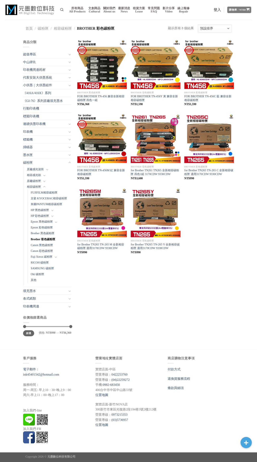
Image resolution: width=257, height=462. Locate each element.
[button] (246, 442)
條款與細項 (176, 388)
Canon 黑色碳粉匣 (42, 245)
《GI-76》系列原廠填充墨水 (43, 100)
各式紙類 (29, 298)
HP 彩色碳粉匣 (40, 215)
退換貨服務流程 (179, 378)
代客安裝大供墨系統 (37, 77)
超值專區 (29, 54)
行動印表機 (31, 108)
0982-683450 (111, 384)
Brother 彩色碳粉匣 (43, 239)
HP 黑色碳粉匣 (40, 210)
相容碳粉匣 (63, 28)
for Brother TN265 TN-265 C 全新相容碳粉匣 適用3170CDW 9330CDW (208, 172)
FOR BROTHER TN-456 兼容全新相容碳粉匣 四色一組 (100, 98)
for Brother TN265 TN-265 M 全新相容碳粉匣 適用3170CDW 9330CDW (100, 246)
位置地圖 (101, 395)
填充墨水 (29, 291)
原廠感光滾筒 (35, 169)
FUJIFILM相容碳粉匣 (44, 192)
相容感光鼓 (34, 175)
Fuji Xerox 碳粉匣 (41, 256)
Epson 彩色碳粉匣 (42, 227)
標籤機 (28, 139)
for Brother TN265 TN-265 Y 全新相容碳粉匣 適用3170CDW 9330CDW (155, 246)
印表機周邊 (31, 306)
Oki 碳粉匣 (37, 274)
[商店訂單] (215, 28)
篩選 (28, 333)
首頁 (29, 28)
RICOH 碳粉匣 (40, 262)
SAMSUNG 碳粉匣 (42, 268)
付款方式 (174, 369)
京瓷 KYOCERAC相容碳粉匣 (49, 198)
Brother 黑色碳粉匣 (42, 233)
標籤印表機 (31, 116)
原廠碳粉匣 (34, 180)
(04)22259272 (120, 379)
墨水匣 (28, 155)
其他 (33, 280)
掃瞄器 (28, 147)
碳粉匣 (43, 28)
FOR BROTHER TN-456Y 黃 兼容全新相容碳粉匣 (154, 98)
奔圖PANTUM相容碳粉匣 (46, 204)
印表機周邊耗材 (34, 69)
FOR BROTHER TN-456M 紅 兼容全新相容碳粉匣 (101, 172)
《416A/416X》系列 (37, 93)
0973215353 (119, 414)
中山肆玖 (29, 62)
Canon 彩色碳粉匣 (42, 250)
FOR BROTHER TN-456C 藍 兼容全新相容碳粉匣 (207, 98)
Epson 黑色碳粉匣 (42, 221)
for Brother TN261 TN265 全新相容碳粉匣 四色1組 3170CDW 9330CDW (155, 172)
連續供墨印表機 (34, 124)
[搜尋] (61, 10)
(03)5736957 (119, 419)
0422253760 (119, 374)
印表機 (28, 131)
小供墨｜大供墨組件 (37, 85)
